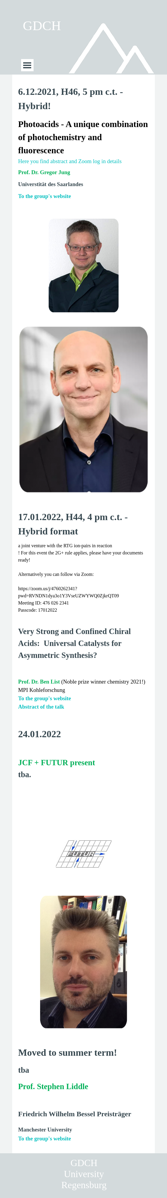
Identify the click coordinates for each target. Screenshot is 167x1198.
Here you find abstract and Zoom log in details (70, 161)
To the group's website (44, 196)
